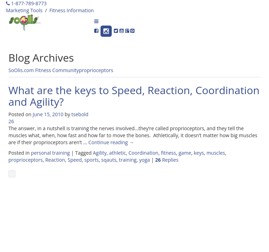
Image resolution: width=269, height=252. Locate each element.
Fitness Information (71, 10)
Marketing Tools (24, 10)
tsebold (80, 114)
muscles (215, 152)
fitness (168, 152)
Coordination (143, 152)
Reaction (55, 159)
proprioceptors (96, 70)
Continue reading (111, 142)
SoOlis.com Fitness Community (43, 70)
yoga (144, 159)
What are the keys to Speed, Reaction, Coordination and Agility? (134, 96)
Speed (75, 159)
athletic (117, 152)
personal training (50, 152)
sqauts (108, 159)
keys (199, 152)
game (185, 152)
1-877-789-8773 (26, 3)
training (128, 159)
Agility (99, 152)
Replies (166, 159)
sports (91, 159)
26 (11, 121)
